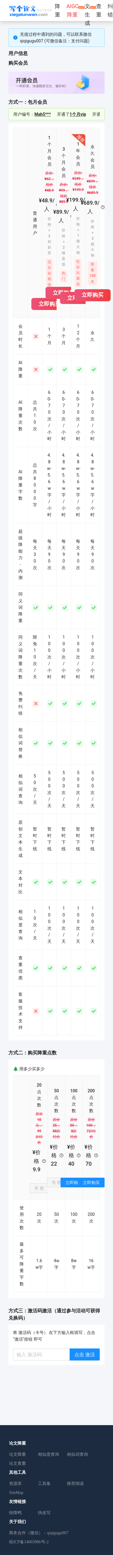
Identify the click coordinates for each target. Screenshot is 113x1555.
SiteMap (16, 1492)
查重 (99, 10)
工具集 (44, 1483)
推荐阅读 (75, 1483)
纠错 (110, 10)
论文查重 (17, 1463)
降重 (57, 10)
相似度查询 (48, 1454)
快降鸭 (15, 1513)
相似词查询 (77, 1454)
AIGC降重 (72, 10)
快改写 (44, 1513)
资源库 (15, 1483)
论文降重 (17, 1454)
